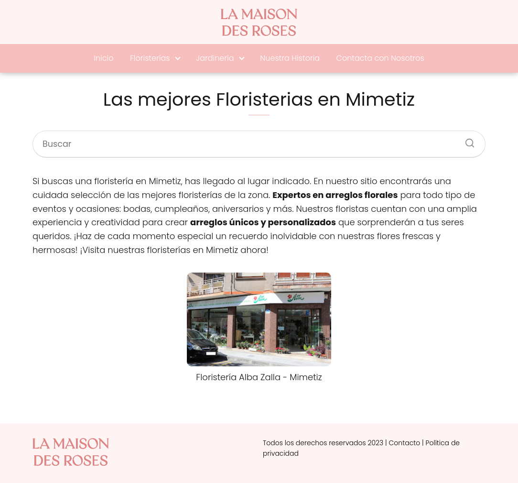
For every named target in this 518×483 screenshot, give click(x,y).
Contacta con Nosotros (380, 58)
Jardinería (215, 58)
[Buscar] (466, 140)
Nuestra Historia (290, 58)
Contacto (405, 443)
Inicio (103, 58)
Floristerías (150, 58)
